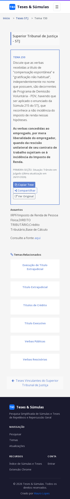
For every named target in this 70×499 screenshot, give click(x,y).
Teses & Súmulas (29, 7)
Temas (13, 440)
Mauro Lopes (42, 493)
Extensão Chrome (20, 469)
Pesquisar (15, 434)
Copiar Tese (24, 184)
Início (6, 18)
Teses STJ (22, 18)
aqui (38, 238)
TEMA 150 (19, 57)
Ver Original (24, 196)
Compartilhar (25, 190)
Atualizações (17, 446)
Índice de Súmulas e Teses (25, 463)
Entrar (51, 463)
